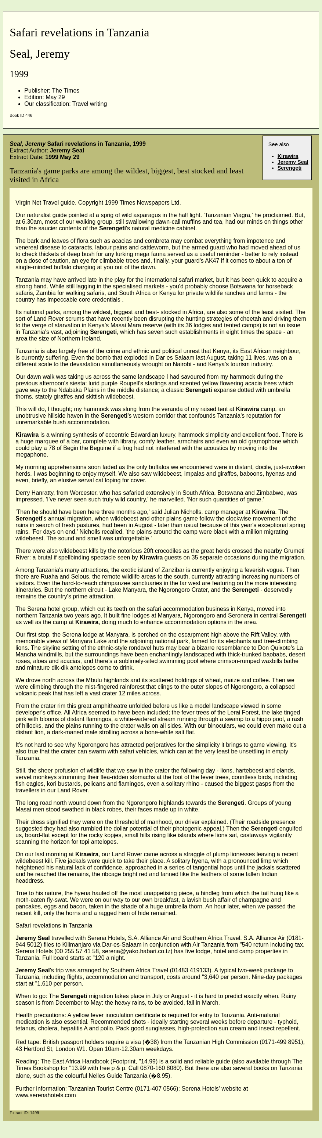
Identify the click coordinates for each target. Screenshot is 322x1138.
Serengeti (290, 168)
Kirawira (288, 156)
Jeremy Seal (293, 162)
